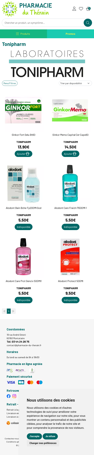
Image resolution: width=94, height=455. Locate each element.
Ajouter (23, 153)
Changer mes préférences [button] (43, 443)
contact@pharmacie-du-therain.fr (24, 345)
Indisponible (23, 226)
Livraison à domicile (17, 416)
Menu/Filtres (10, 83)
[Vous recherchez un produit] (43, 23)
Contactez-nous (12, 438)
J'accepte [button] (35, 436)
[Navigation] (23, 34)
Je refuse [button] (50, 436)
